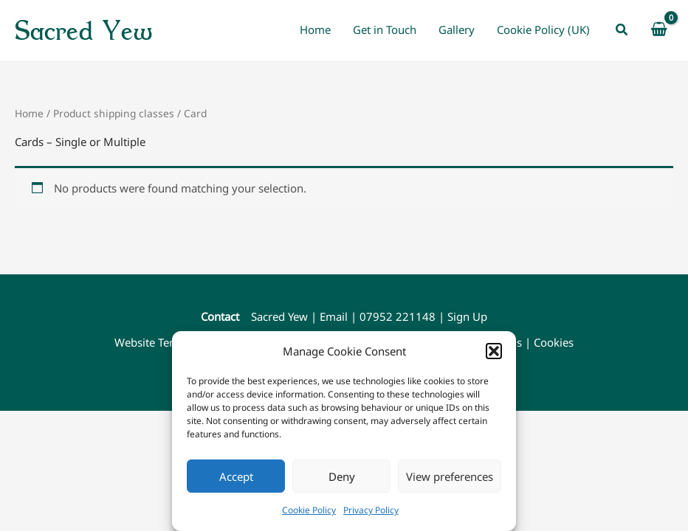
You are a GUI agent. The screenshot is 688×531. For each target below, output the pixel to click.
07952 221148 (398, 316)
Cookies (554, 342)
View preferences (449, 476)
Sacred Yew (83, 30)
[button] (493, 351)
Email (334, 316)
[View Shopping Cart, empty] (658, 30)
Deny (341, 476)
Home (29, 113)
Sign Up (467, 316)
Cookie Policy (309, 510)
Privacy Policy (371, 510)
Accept (236, 476)
